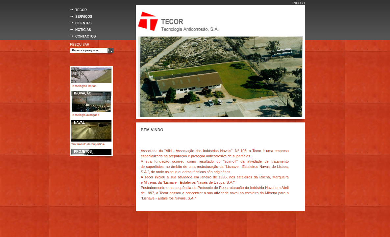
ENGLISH (298, 3)
